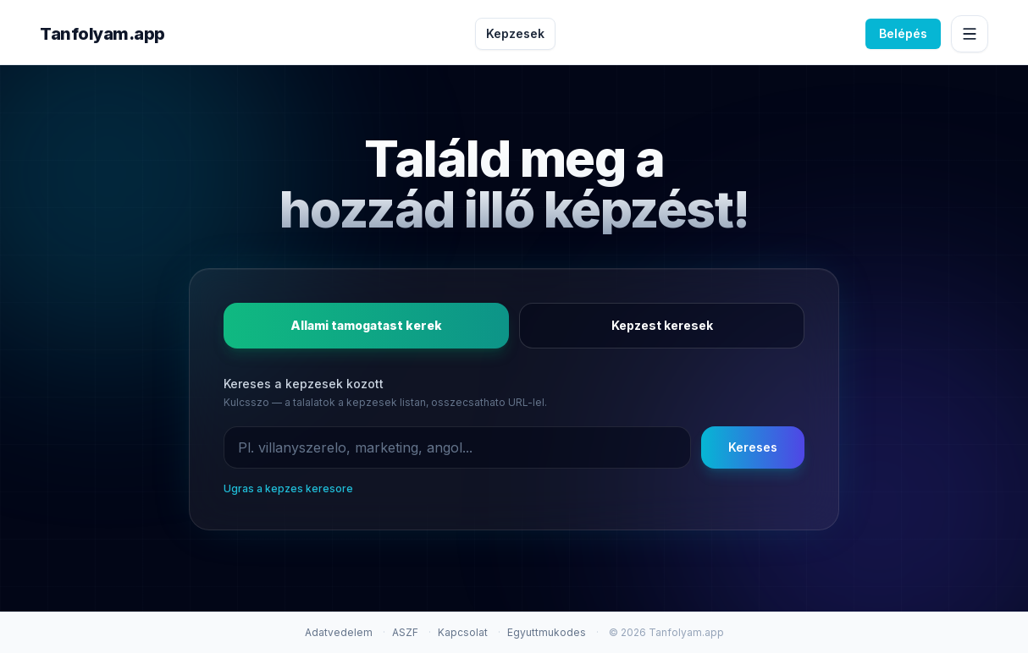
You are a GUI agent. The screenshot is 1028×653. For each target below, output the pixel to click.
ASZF (405, 632)
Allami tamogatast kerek (366, 325)
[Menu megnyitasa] (969, 33)
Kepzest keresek (662, 325)
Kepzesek (515, 33)
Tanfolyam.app (102, 34)
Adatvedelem (339, 632)
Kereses (752, 447)
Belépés (903, 33)
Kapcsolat (463, 632)
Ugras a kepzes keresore (288, 488)
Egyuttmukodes (546, 632)
